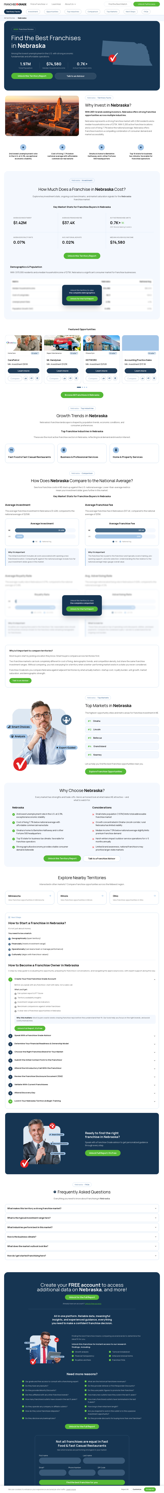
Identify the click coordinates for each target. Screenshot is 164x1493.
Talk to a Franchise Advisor (101, 858)
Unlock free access (93, 1303)
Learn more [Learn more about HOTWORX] (101, 370)
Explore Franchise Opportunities (105, 771)
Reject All (125, 1489)
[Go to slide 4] (86, 387)
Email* (41, 1467)
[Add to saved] (37, 378)
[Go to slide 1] (79, 387)
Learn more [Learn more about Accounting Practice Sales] (140, 370)
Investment (33, 11)
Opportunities (52, 11)
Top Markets (111, 11)
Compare (15, 378)
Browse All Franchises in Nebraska (82, 395)
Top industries (73, 11)
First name (43, 1455)
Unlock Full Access (146, 4)
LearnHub (56, 4)
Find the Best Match (118, 4)
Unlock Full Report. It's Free (30, 1028)
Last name (87, 1455)
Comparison (93, 11)
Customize (137, 1489)
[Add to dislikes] (31, 378)
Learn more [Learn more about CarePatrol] (23, 370)
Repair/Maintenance (54, 353)
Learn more (71, 1489)
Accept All (150, 1489)
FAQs (146, 11)
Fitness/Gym (90, 353)
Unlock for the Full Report (82, 298)
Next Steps (130, 11)
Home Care (12, 353)
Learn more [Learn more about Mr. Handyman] (62, 370)
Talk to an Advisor (76, 76)
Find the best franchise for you (82, 1482)
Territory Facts (13, 11)
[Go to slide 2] (82, 387)
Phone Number (74, 1467)
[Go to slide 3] (84, 387)
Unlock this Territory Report (32, 76)
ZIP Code (101, 1467)
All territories (9, 18)
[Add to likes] (26, 378)
